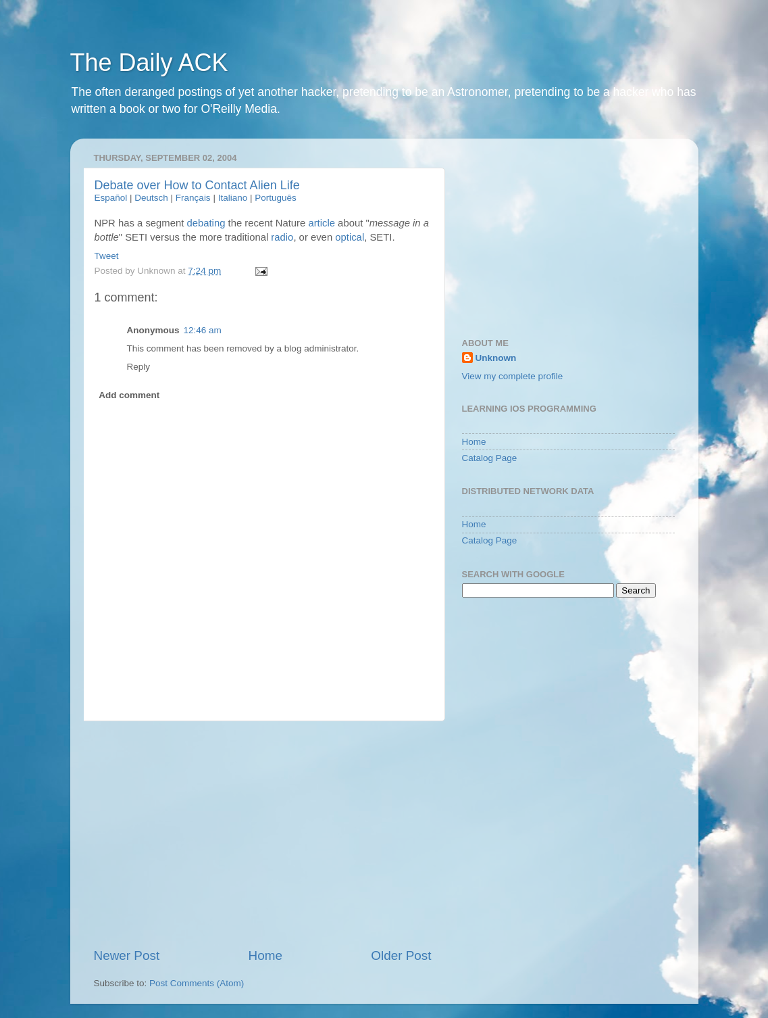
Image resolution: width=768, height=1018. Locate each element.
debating (205, 223)
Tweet (107, 256)
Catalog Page (489, 458)
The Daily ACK (149, 62)
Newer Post (127, 955)
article (321, 223)
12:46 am (203, 330)
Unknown (496, 358)
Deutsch (151, 198)
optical (349, 237)
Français (193, 198)
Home (265, 955)
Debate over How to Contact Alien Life (197, 185)
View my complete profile (512, 376)
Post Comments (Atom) (196, 983)
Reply (139, 367)
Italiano (233, 198)
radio (282, 237)
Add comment (129, 395)
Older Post (401, 955)
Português (276, 198)
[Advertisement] (263, 834)
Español (111, 198)
